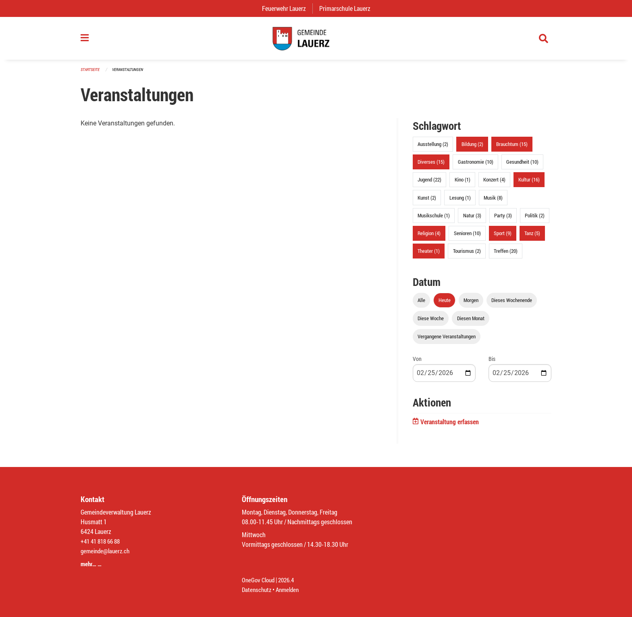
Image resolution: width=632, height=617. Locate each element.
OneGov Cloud (259, 579)
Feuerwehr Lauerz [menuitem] (287, 8)
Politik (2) (535, 219)
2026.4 (289, 579)
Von (417, 363)
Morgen (471, 304)
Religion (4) (429, 236)
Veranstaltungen (131, 73)
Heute (445, 304)
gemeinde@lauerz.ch (107, 550)
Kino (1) (462, 183)
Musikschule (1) (434, 219)
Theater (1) (429, 255)
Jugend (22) (429, 183)
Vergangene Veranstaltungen (447, 340)
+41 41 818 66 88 (102, 541)
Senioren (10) (467, 236)
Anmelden (290, 589)
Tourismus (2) (467, 255)
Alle (421, 304)
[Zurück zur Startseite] (316, 40)
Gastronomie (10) (475, 166)
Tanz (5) (532, 236)
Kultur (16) (529, 183)
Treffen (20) (506, 255)
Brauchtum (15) (512, 148)
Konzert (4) (494, 183)
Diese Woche (431, 322)
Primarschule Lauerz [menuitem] (348, 8)
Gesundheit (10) (522, 166)
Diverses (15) (431, 166)
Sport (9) (502, 236)
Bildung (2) (472, 148)
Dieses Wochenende (511, 304)
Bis (492, 363)
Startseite (91, 73)
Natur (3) (472, 219)
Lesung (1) (460, 201)
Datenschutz (257, 589)
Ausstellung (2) (433, 148)
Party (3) (503, 219)
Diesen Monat (470, 322)
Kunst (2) (427, 201)
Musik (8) (493, 201)
